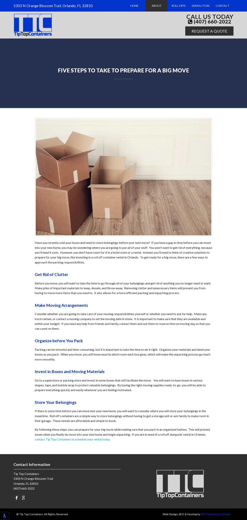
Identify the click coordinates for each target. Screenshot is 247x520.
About (157, 5)
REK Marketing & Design (216, 514)
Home (134, 5)
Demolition (200, 5)
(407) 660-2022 (209, 21)
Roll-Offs (179, 5)
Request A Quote (209, 31)
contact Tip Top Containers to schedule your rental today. (72, 439)
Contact (222, 5)
